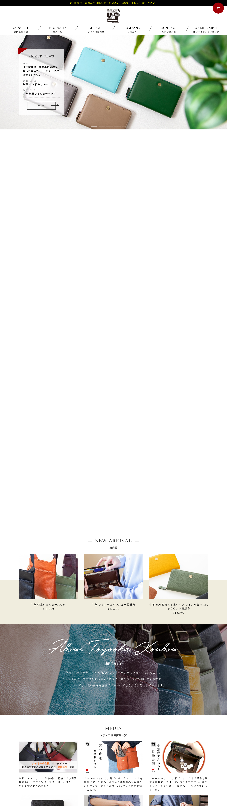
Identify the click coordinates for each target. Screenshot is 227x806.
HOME (46, 773)
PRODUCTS (58, 33)
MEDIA (94, 33)
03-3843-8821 (76, 744)
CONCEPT (21, 33)
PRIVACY (156, 773)
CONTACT (169, 33)
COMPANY (132, 33)
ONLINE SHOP (206, 33)
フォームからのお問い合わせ (148, 745)
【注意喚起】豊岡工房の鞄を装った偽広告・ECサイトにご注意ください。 (113, 3)
